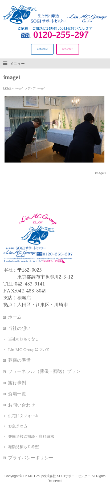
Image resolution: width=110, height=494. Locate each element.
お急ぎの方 (17, 426)
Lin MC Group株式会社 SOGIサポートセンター (57, 476)
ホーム (15, 317)
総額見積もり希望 (23, 447)
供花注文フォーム (23, 416)
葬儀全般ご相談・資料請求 (31, 436)
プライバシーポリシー (30, 457)
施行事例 (17, 382)
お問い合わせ (21, 405)
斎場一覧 (17, 393)
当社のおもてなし (23, 339)
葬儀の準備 (19, 360)
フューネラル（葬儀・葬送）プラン (44, 371)
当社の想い (19, 328)
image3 (100, 173)
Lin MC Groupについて (29, 350)
